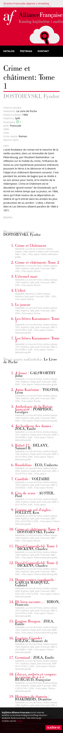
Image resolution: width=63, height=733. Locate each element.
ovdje (19, 720)
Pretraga (26, 51)
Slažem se (53, 727)
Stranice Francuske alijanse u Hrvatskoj (26, 3)
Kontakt (43, 51)
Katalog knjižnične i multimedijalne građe (27, 6)
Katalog (8, 51)
